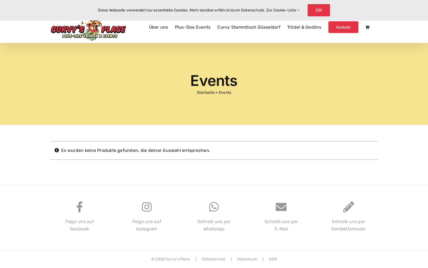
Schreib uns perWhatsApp (214, 219)
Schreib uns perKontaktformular (348, 219)
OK (319, 10)
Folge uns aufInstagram (146, 219)
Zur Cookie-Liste (282, 10)
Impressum (247, 259)
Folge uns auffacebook (79, 219)
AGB (273, 259)
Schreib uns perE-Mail (281, 219)
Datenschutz (213, 259)
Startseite (206, 92)
